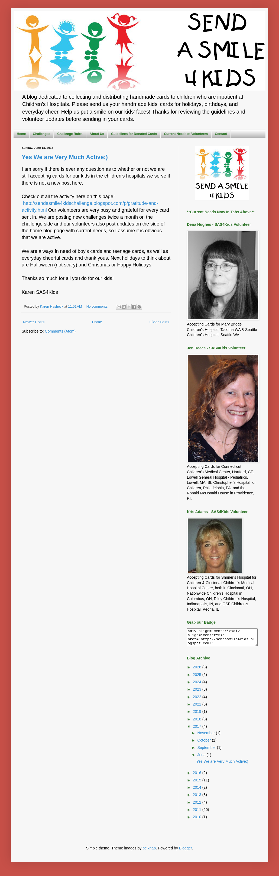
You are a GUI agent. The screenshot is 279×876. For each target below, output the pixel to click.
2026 (197, 670)
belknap (149, 851)
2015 (197, 783)
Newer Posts (33, 322)
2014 (197, 790)
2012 (197, 805)
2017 (197, 729)
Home (21, 134)
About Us (97, 134)
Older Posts (159, 322)
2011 (197, 813)
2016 (197, 776)
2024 (197, 685)
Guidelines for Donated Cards (134, 134)
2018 (197, 722)
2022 (197, 700)
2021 (197, 707)
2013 (197, 798)
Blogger (185, 851)
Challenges (41, 134)
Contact (221, 134)
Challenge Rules (69, 134)
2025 (197, 678)
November (206, 736)
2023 (197, 692)
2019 (197, 715)
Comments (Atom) (60, 331)
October (204, 743)
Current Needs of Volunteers (186, 134)
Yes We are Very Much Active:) (65, 157)
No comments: (97, 306)
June (201, 758)
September (207, 751)
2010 (197, 820)
